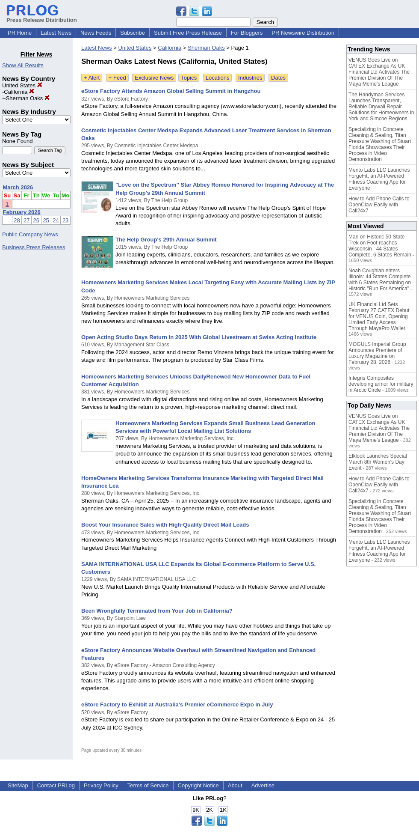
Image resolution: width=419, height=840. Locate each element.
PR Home (20, 33)
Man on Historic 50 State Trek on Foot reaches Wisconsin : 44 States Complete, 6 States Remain (379, 246)
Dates (278, 77)
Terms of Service (148, 785)
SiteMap (18, 785)
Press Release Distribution (41, 16)
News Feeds (95, 33)
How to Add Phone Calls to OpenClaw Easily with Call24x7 (379, 205)
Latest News (56, 33)
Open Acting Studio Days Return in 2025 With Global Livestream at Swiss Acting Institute (198, 337)
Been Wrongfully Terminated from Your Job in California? (157, 611)
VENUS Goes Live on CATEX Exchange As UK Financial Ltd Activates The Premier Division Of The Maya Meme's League (379, 72)
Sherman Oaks (28, 98)
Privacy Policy (101, 785)
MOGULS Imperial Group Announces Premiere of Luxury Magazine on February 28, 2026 (377, 353)
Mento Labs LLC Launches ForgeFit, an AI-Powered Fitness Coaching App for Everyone (379, 179)
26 (36, 220)
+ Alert (92, 77)
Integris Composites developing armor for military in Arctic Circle (380, 384)
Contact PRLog (56, 785)
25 (46, 220)
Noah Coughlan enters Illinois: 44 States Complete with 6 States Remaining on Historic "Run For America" (379, 280)
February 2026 (22, 212)
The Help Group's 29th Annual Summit (166, 239)
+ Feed (117, 77)
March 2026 (18, 187)
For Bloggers (247, 33)
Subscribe (132, 33)
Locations (218, 77)
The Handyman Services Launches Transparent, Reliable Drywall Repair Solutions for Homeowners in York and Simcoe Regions (381, 107)
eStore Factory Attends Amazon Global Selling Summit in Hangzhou (170, 91)
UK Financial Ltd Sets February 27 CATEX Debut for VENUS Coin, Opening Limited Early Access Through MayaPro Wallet (379, 316)
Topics (189, 77)
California (19, 92)
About (235, 785)
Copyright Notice (198, 785)
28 (17, 220)
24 (56, 220)
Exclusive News (154, 77)
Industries (250, 77)
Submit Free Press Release (188, 33)
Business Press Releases (33, 247)
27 (27, 220)
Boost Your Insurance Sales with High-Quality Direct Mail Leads (165, 524)
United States (22, 85)
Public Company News (30, 234)
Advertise (262, 785)
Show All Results (23, 65)
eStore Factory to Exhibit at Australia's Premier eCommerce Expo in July (177, 704)
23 (65, 220)
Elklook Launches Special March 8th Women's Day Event (377, 462)
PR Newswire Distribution (302, 33)
